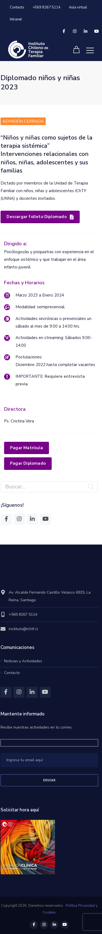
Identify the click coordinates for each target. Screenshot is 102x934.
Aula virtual (78, 7)
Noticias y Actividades (23, 661)
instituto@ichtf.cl (23, 628)
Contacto (17, 7)
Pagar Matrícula (26, 448)
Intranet (16, 19)
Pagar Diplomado (28, 463)
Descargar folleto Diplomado (40, 216)
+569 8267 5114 (46, 7)
